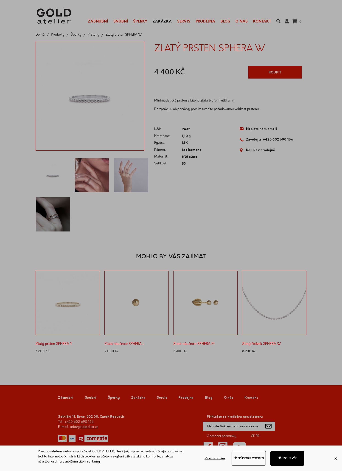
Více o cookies (215, 458)
